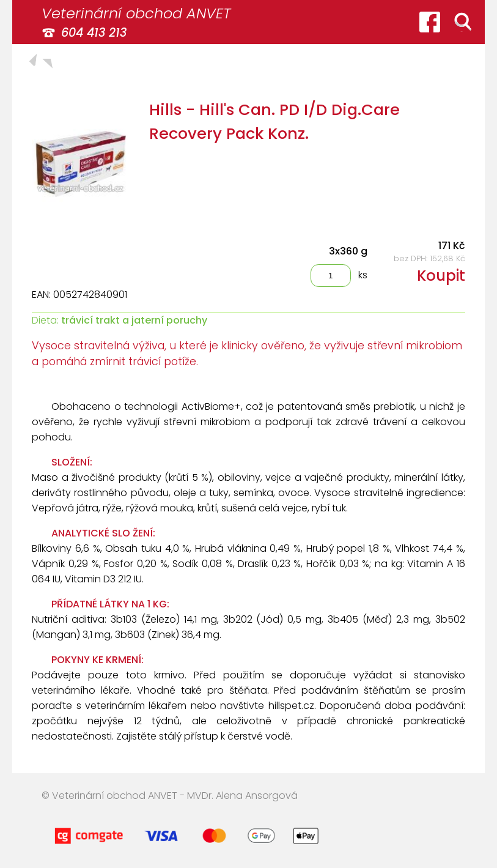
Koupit (441, 275)
